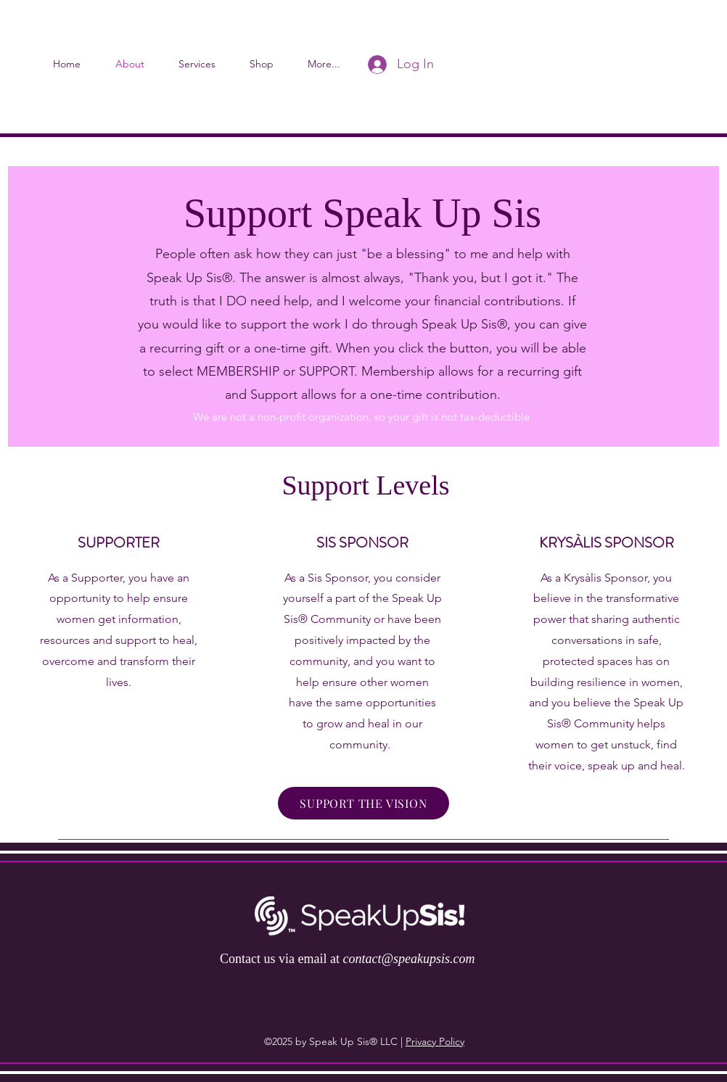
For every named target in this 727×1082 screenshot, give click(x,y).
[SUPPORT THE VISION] (363, 803)
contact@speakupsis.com (408, 958)
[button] (695, 32)
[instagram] (672, 32)
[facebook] (650, 32)
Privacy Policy (435, 1041)
